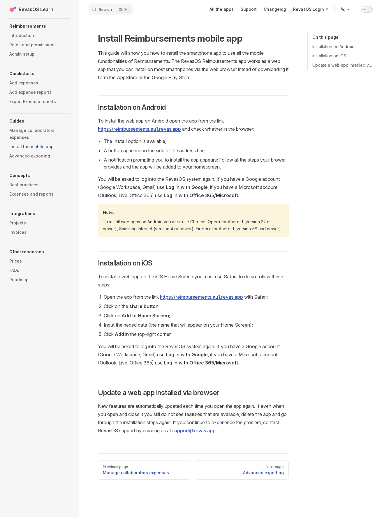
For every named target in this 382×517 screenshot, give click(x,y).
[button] (39, 26)
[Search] (111, 9)
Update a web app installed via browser (342, 65)
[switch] (367, 9)
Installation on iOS (329, 55)
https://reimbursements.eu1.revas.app (139, 129)
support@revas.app (194, 430)
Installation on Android (333, 46)
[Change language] (345, 9)
